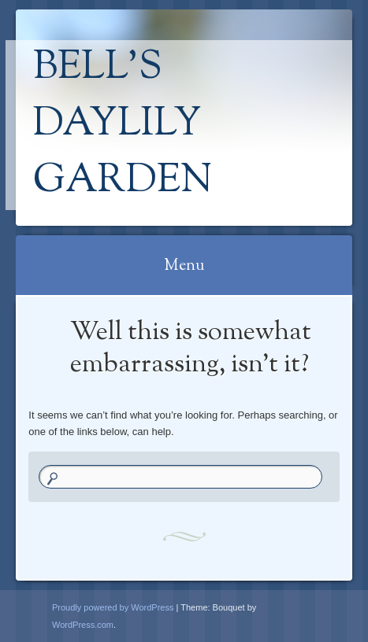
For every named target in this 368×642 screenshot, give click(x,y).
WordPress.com (82, 624)
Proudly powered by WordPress (112, 607)
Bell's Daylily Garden (122, 125)
